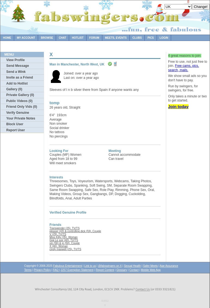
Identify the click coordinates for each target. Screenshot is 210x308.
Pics (150, 37)
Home (7, 37)
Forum (94, 37)
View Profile (15, 60)
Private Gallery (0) (20, 95)
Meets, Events (116, 37)
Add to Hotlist (17, 83)
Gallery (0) (14, 89)
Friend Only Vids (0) (21, 107)
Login (164, 37)
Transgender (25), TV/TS (65, 228)
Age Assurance (169, 265)
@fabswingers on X (110, 265)
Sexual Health (132, 265)
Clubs (137, 37)
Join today (178, 106)
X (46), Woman (59, 246)
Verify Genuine (17, 113)
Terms (28, 269)
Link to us (90, 265)
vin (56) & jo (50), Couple (65, 243)
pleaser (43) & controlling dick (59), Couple (75, 231)
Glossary (121, 269)
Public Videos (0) (19, 101)
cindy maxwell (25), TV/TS (65, 249)
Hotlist (78, 37)
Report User (15, 130)
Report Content (105, 269)
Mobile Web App (151, 269)
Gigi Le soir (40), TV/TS (64, 240)
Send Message (17, 66)
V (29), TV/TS (58, 234)
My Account (26, 37)
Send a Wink (16, 72)
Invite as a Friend (19, 77)
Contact (133, 269)
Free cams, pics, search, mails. (183, 68)
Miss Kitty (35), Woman (64, 237)
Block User (14, 124)
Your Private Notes (20, 118)
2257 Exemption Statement (77, 269)
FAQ (56, 269)
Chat (62, 37)
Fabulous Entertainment (67, 265)
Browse (47, 37)
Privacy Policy (42, 269)
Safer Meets (150, 265)
